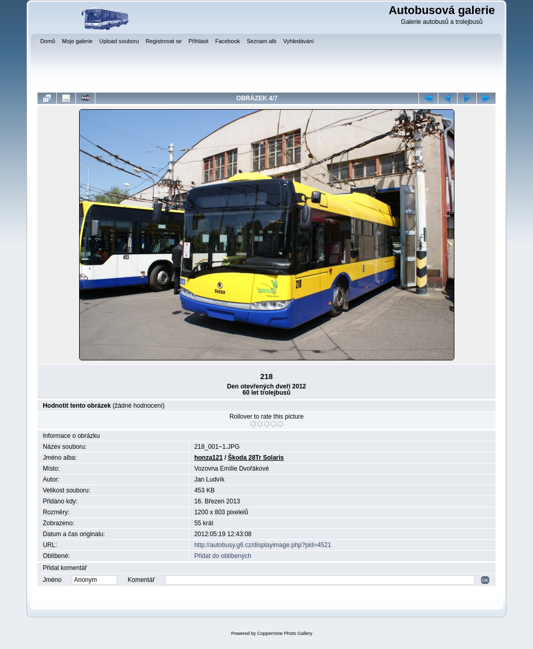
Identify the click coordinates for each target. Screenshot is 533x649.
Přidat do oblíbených (222, 556)
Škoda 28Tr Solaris (256, 457)
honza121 (208, 457)
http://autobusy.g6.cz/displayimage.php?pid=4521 (262, 545)
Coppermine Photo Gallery (284, 633)
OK (485, 580)
